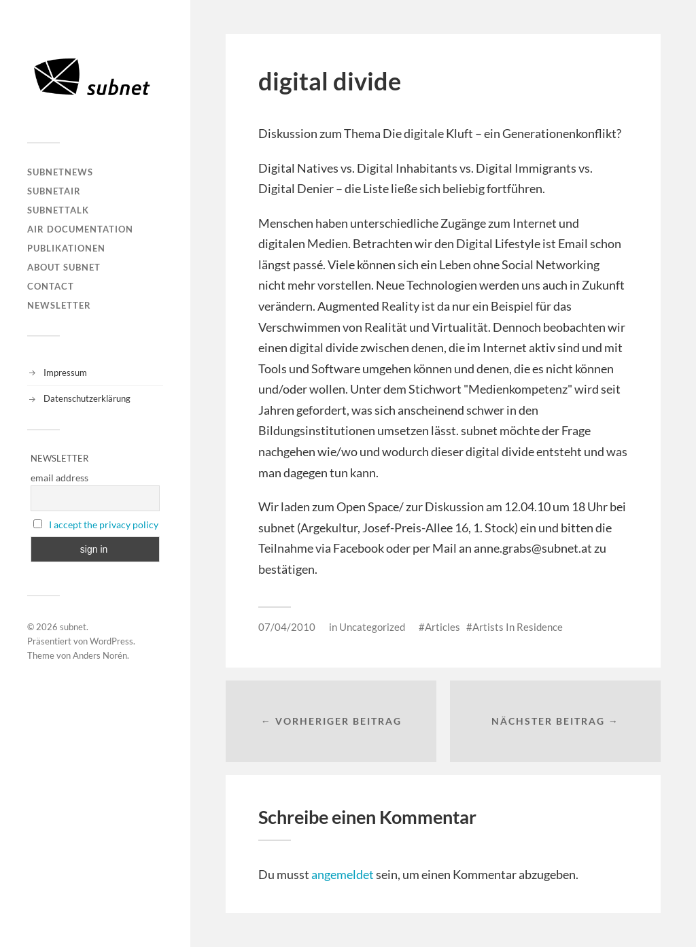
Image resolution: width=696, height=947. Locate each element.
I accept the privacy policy (103, 524)
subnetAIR (54, 191)
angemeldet (342, 874)
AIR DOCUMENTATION (80, 229)
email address (59, 477)
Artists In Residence (517, 627)
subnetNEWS (60, 172)
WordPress (111, 641)
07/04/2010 (286, 627)
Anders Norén (100, 655)
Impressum (65, 372)
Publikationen (66, 248)
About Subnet (64, 267)
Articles (442, 627)
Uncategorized (372, 627)
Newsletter (59, 305)
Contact (50, 286)
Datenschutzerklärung (87, 398)
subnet (73, 626)
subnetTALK (58, 210)
